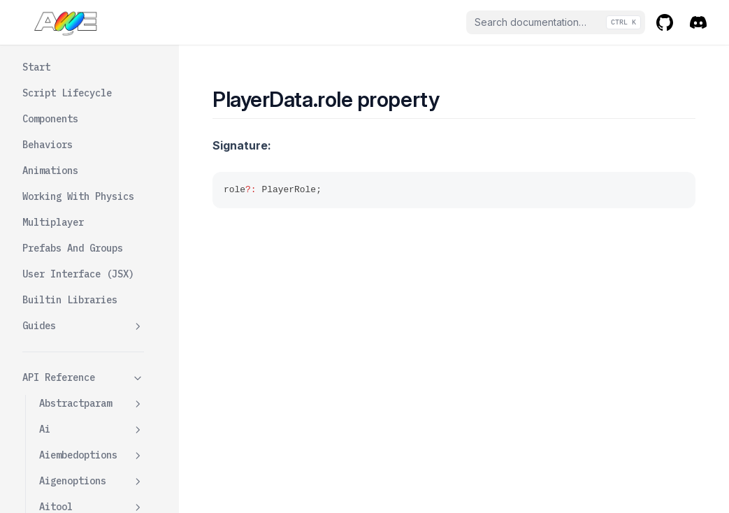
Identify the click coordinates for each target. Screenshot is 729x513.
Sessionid (81, 327)
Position (78, 250)
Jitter (72, 121)
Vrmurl (72, 379)
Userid (72, 353)
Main (67, 172)
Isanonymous (86, 95)
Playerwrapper (91, 457)
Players (58, 431)
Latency (75, 146)
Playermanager (91, 405)
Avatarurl (81, 69)
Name (67, 198)
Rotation (78, 302)
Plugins (75, 224)
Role (67, 276)
